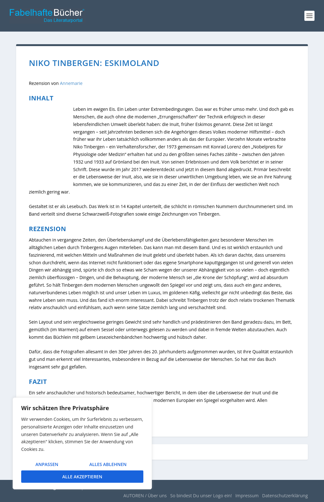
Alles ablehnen (108, 464)
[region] (82, 443)
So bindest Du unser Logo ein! (201, 496)
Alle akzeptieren (82, 477)
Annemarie (71, 83)
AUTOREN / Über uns (145, 496)
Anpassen (46, 464)
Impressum (247, 496)
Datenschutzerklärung (285, 496)
